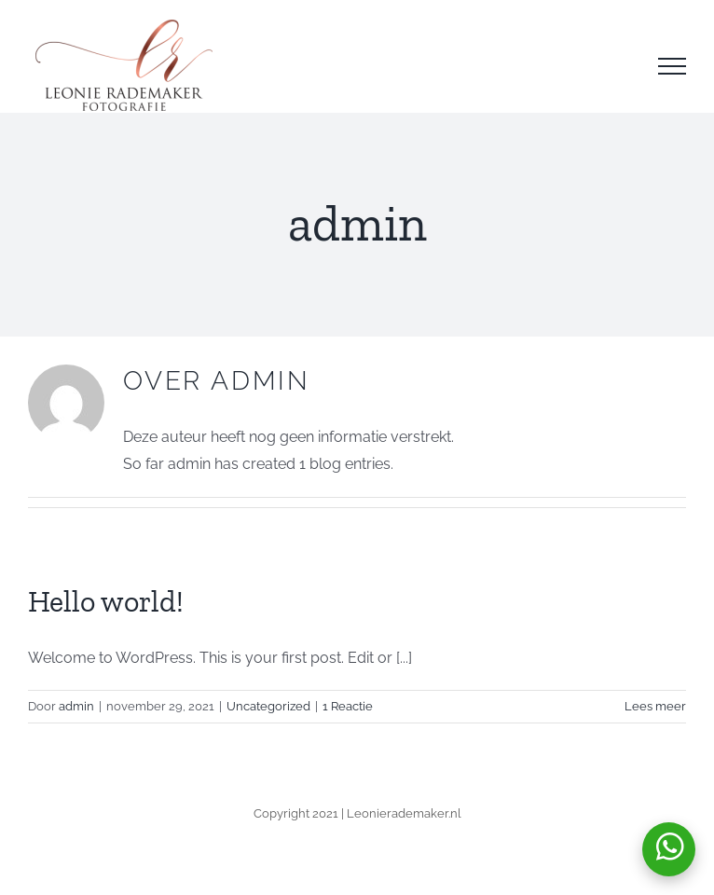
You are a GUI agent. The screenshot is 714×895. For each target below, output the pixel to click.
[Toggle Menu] (672, 66)
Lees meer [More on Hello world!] (655, 706)
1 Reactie (348, 706)
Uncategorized (268, 706)
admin (76, 706)
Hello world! (106, 601)
